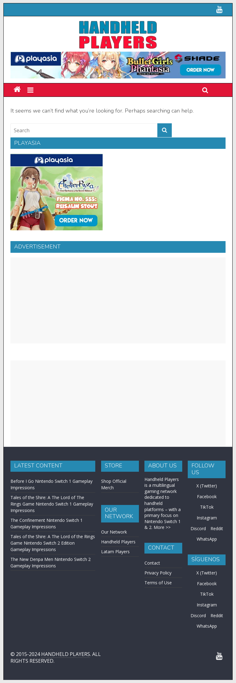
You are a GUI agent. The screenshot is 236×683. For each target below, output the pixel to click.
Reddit (216, 528)
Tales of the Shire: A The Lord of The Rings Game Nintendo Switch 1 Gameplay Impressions (51, 503)
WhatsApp (207, 539)
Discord (198, 528)
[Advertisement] (118, 300)
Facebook (207, 496)
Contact (152, 563)
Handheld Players (118, 542)
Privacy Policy (157, 573)
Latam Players (115, 551)
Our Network (114, 532)
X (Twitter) (206, 486)
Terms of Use (158, 583)
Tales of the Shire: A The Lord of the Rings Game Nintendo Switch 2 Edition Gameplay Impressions (52, 543)
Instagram (207, 518)
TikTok (207, 507)
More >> (162, 527)
